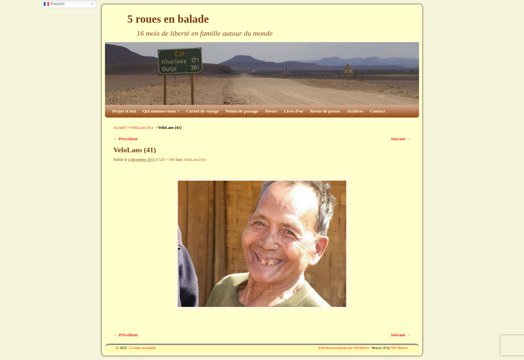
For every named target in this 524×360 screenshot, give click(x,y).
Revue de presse (325, 111)
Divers (271, 111)
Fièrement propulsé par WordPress (343, 348)
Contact (377, 111)
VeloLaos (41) (141, 127)
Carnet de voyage (202, 111)
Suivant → (401, 138)
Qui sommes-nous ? (161, 111)
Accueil (119, 127)
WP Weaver (399, 348)
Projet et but (124, 111)
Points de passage (242, 111)
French (54, 4)
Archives (355, 111)
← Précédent (125, 138)
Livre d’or (293, 111)
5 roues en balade (168, 19)
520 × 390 (167, 160)
